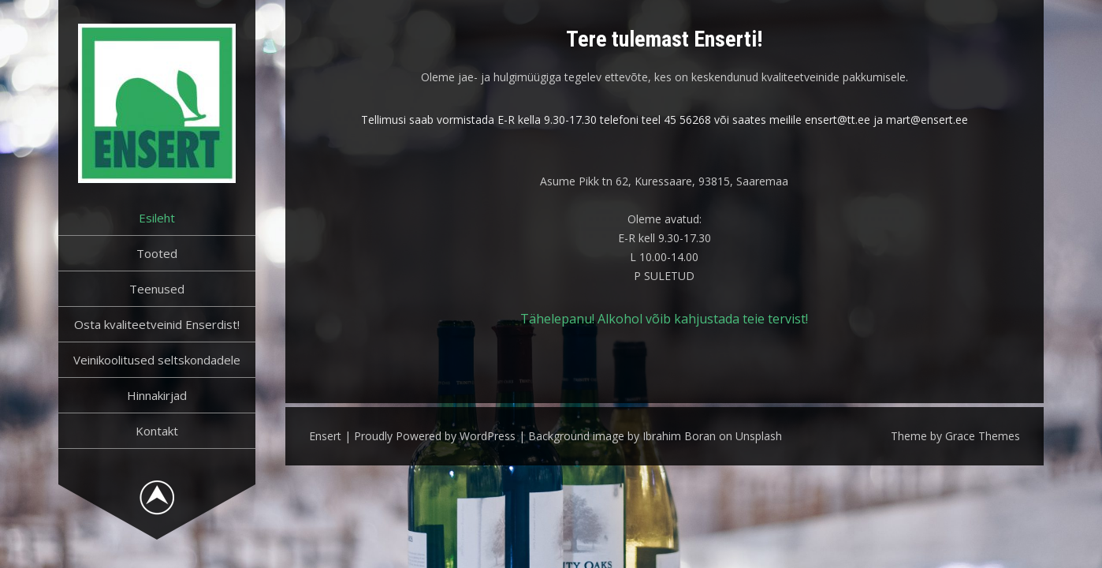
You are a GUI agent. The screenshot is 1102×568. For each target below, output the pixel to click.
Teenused (156, 289)
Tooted (156, 253)
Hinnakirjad (157, 395)
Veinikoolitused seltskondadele (156, 360)
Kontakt (157, 431)
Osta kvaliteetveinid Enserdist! (157, 324)
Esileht (157, 218)
